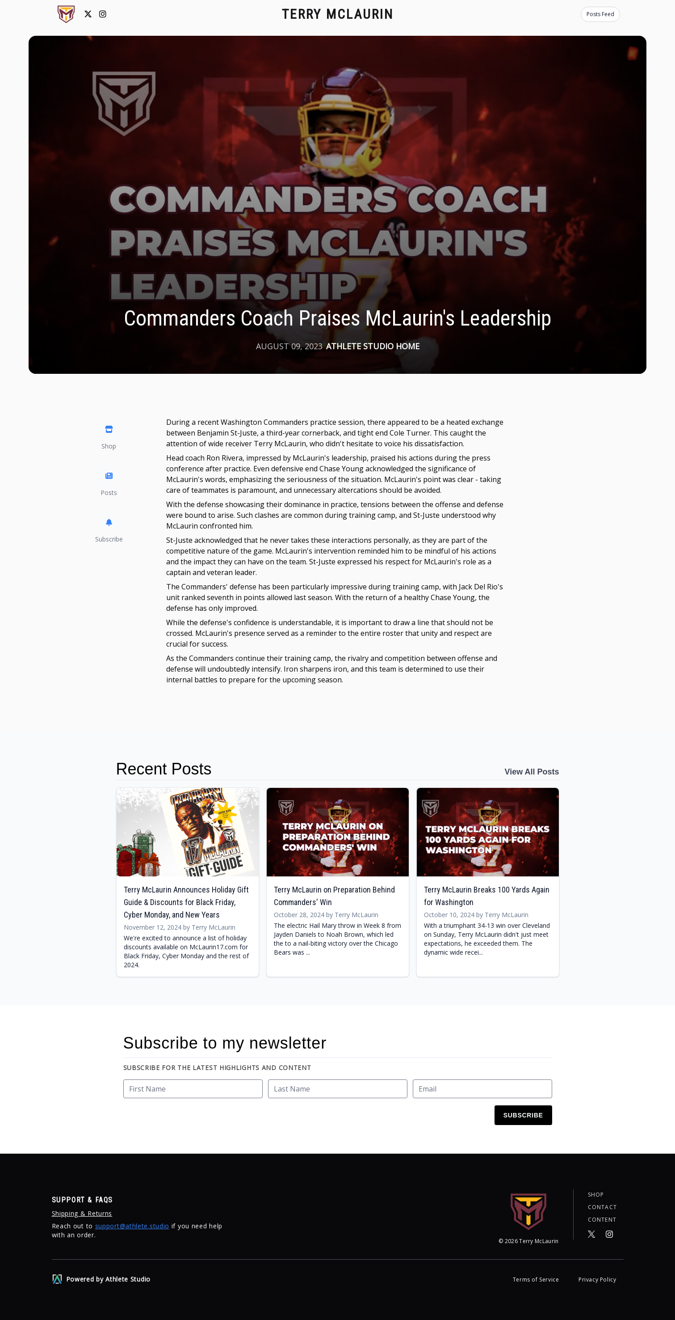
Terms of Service (537, 1279)
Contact (602, 1207)
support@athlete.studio (132, 1226)
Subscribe (523, 1115)
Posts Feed (600, 14)
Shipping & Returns (82, 1213)
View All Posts (531, 771)
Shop (596, 1194)
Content (602, 1219)
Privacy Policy (597, 1279)
